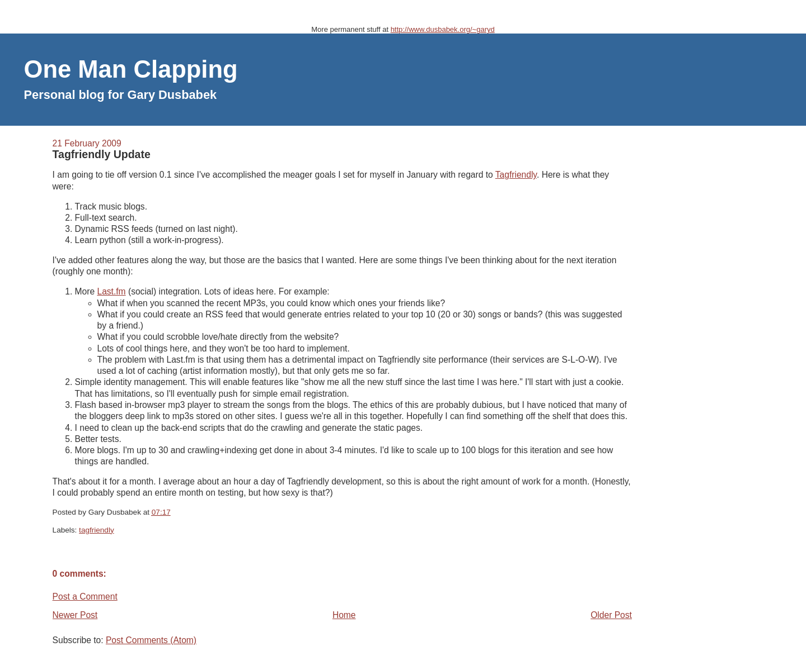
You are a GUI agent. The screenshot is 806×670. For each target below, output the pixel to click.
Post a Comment (85, 596)
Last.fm (111, 291)
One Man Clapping (131, 69)
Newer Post (75, 615)
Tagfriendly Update (102, 154)
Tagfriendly (516, 174)
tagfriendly (96, 530)
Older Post (611, 615)
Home (344, 615)
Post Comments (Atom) (151, 640)
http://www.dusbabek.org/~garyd (443, 29)
